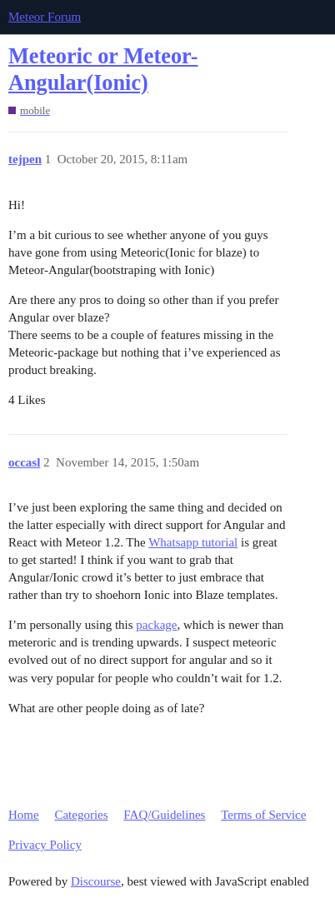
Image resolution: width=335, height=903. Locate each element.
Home (23, 814)
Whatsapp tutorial (193, 542)
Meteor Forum (44, 16)
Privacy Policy (45, 844)
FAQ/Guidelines (164, 814)
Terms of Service (263, 814)
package (156, 624)
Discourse (96, 881)
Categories (81, 814)
